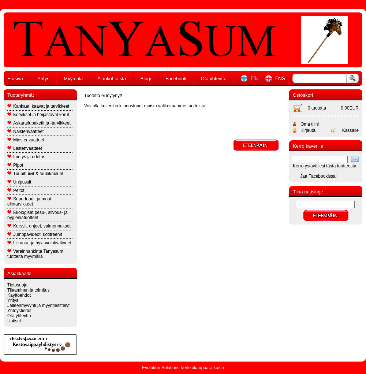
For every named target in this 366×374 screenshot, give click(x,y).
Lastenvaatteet (24, 148)
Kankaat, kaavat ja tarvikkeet (38, 106)
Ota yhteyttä (214, 78)
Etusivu (15, 78)
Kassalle (350, 130)
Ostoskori (303, 95)
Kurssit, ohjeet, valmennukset (39, 226)
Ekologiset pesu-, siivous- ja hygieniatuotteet (37, 215)
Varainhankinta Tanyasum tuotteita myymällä (35, 254)
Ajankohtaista (111, 78)
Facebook (175, 78)
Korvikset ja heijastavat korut (38, 114)
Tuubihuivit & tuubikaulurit (35, 173)
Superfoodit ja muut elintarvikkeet (29, 201)
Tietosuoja (17, 285)
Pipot (15, 165)
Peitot (16, 190)
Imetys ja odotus (26, 156)
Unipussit (19, 182)
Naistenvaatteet (25, 131)
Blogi (146, 78)
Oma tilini (309, 124)
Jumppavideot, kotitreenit (34, 234)
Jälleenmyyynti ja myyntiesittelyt (38, 305)
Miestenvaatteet (25, 139)
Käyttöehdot (19, 295)
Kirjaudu (308, 130)
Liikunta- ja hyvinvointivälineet (39, 242)
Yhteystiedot (19, 310)
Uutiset (14, 320)
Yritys (43, 78)
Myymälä (73, 78)
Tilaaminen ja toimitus (28, 290)
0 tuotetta (317, 108)
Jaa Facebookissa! (318, 176)
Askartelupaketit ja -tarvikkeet (39, 123)
